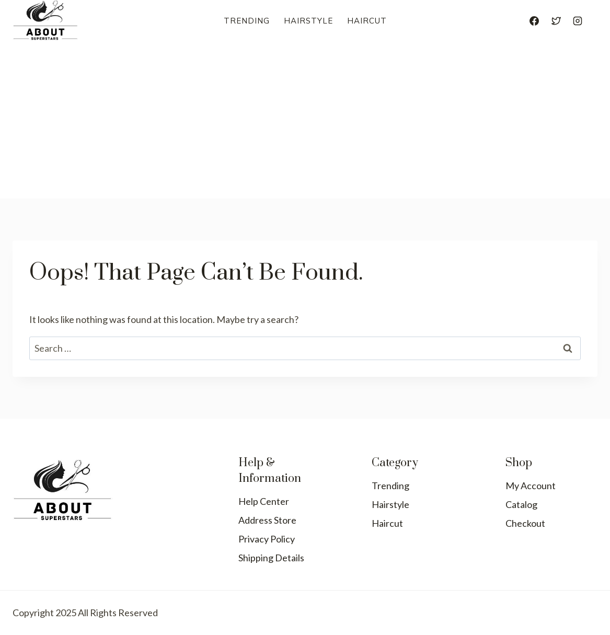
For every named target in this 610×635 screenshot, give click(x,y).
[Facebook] (534, 20)
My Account (530, 485)
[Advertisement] (305, 120)
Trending (247, 21)
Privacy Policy (266, 539)
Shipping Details (271, 557)
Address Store (267, 520)
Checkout (525, 523)
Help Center (263, 501)
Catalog (521, 504)
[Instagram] (577, 20)
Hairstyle (308, 21)
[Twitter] (556, 20)
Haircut (367, 21)
